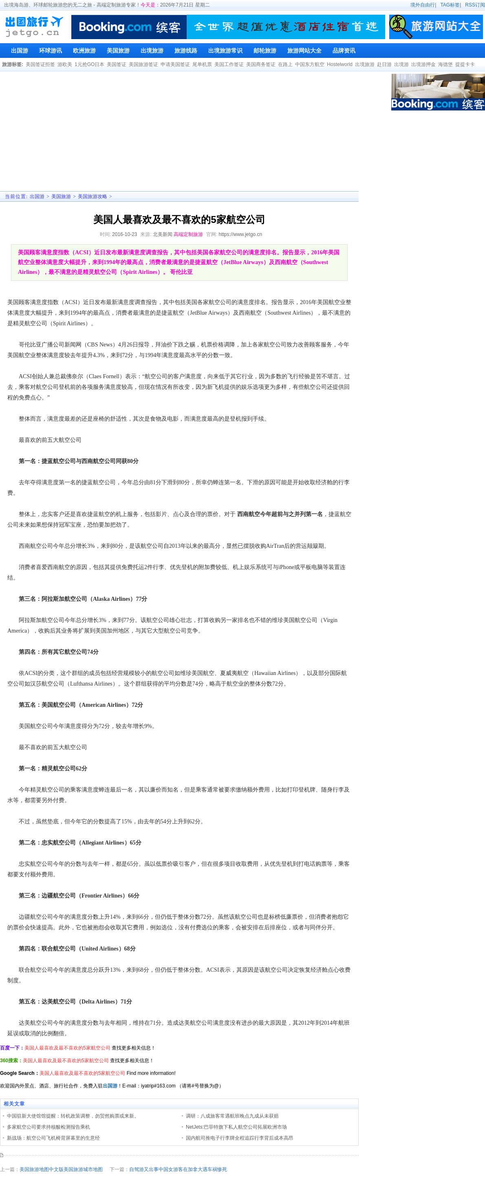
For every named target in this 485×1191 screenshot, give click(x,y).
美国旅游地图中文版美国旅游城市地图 (61, 1169)
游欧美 (64, 64)
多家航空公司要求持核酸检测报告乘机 (48, 1127)
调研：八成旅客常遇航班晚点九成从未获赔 (232, 1116)
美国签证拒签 (40, 64)
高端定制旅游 (188, 234)
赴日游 (384, 64)
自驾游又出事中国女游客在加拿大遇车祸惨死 (178, 1169)
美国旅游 (61, 196)
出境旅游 (365, 64)
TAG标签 (450, 5)
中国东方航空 (309, 64)
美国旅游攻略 (92, 196)
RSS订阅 (475, 5)
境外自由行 (422, 5)
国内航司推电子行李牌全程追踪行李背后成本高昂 (239, 1138)
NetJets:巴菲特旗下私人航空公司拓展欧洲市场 (236, 1127)
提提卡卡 (465, 64)
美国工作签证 (229, 64)
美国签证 (116, 64)
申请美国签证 (175, 64)
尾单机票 (202, 64)
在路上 (285, 64)
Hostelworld (340, 64)
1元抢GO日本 (89, 64)
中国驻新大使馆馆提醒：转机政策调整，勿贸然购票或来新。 (73, 1116)
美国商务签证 (261, 64)
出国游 (37, 196)
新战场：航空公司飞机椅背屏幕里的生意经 (53, 1138)
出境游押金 (423, 64)
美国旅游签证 (143, 64)
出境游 (401, 64)
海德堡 (445, 64)
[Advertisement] (164, 131)
